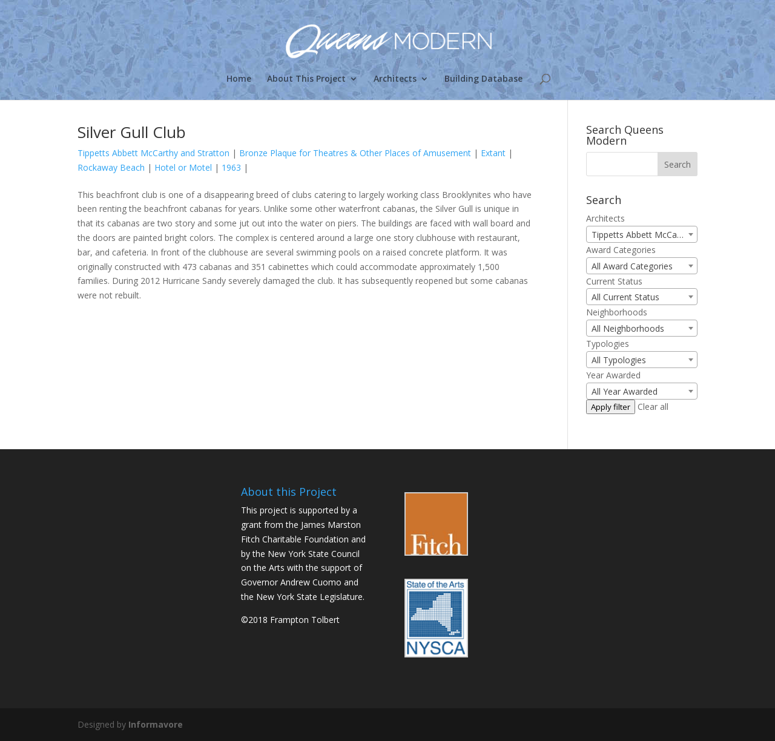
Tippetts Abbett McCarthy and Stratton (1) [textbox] (644, 234)
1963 (231, 167)
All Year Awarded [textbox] (625, 391)
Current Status (614, 281)
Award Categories (621, 249)
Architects (395, 79)
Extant (493, 153)
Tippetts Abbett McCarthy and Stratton (153, 153)
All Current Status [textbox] (625, 297)
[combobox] (642, 234)
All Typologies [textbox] (619, 360)
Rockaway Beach (111, 167)
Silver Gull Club (132, 132)
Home (238, 79)
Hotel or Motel (183, 167)
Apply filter (610, 406)
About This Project (306, 79)
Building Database (483, 79)
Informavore (155, 724)
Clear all (653, 406)
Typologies (607, 343)
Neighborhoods (616, 312)
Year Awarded (613, 375)
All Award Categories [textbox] (632, 266)
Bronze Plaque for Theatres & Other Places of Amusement (355, 153)
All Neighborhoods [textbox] (628, 328)
